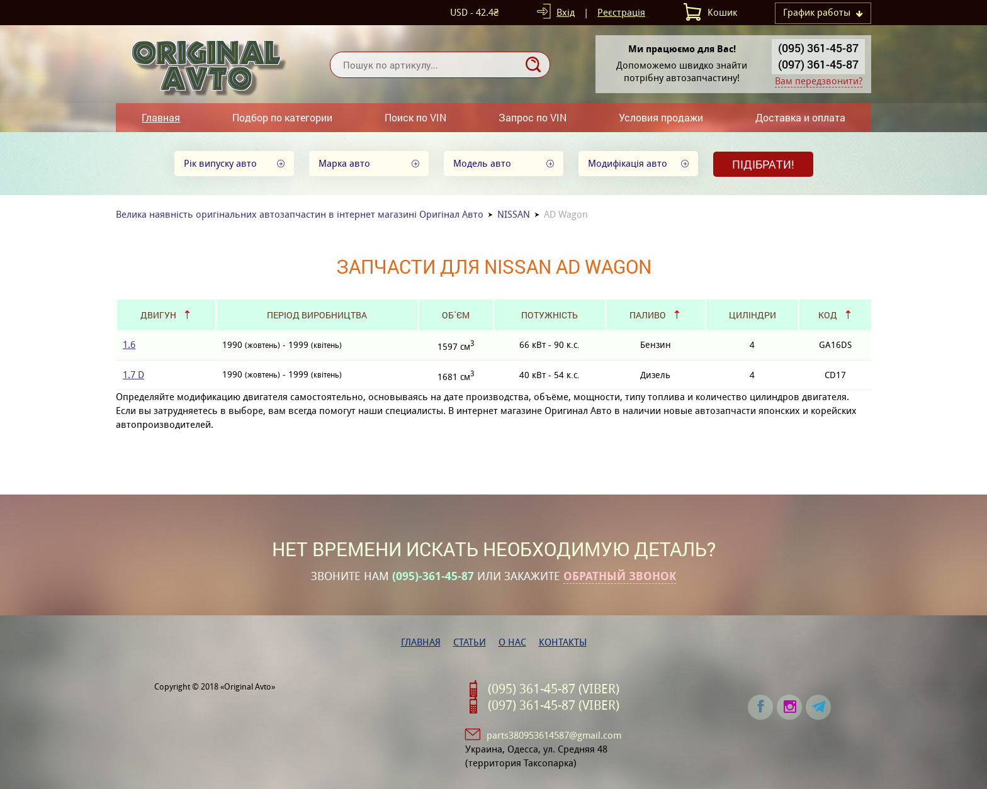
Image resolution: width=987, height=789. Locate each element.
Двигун (158, 315)
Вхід (565, 12)
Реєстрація (621, 12)
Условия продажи (661, 117)
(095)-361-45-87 (433, 576)
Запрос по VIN (533, 117)
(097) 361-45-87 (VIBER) (553, 705)
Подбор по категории (282, 117)
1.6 (129, 344)
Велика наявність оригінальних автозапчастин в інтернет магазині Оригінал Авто (299, 214)
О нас (512, 642)
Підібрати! (763, 164)
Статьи (469, 642)
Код (827, 315)
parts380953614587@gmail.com (554, 735)
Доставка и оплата (800, 117)
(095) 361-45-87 (818, 47)
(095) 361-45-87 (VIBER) (553, 689)
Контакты (563, 642)
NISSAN (513, 214)
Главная (161, 117)
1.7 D (133, 375)
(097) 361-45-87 (818, 64)
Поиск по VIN (415, 117)
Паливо (647, 315)
